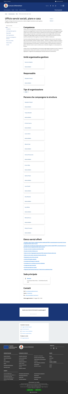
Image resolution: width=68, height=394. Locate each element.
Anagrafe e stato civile (23, 356)
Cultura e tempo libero (23, 358)
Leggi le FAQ (21, 377)
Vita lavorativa (21, 359)
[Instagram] (51, 5)
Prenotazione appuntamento (24, 373)
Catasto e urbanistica (22, 365)
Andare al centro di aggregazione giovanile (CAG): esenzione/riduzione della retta (40, 253)
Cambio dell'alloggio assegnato (30, 259)
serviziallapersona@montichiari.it (32, 291)
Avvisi (50, 359)
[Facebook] (49, 5)
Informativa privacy (37, 377)
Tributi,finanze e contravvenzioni (40, 359)
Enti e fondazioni (7, 361)
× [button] (66, 381)
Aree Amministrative (7, 358)
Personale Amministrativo (8, 365)
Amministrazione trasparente (39, 373)
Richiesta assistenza (22, 379)
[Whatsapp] (54, 5)
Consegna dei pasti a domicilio (30, 265)
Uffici (17, 13)
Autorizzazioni (36, 364)
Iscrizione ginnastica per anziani (30, 267)
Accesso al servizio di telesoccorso (31, 251)
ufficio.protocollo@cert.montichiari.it (31, 295)
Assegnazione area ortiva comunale (31, 257)
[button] (34, 392)
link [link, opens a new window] (39, 387)
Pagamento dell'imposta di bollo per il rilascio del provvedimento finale (38, 269)
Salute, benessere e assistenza (39, 362)
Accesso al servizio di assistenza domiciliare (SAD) (34, 249)
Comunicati (51, 358)
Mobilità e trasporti (22, 368)
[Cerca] (63, 5)
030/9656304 (29, 293)
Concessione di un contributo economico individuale (34, 263)
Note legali (36, 379)
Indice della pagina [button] (9, 25)
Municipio (29, 278)
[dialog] (34, 387)
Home (6, 13)
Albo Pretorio (36, 375)
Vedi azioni (52, 21)
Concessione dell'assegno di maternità (31, 261)
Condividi (52, 18)
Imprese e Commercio (23, 361)
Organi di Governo (7, 356)
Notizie (50, 356)
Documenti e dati (7, 367)
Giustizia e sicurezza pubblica (39, 357)
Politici (5, 363)
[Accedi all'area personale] (59, 1)
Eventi (50, 366)
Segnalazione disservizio (23, 375)
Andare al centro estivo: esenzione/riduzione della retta (35, 255)
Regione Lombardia (7, 1)
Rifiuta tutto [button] (38, 389)
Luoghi (50, 365)
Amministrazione (12, 13)
